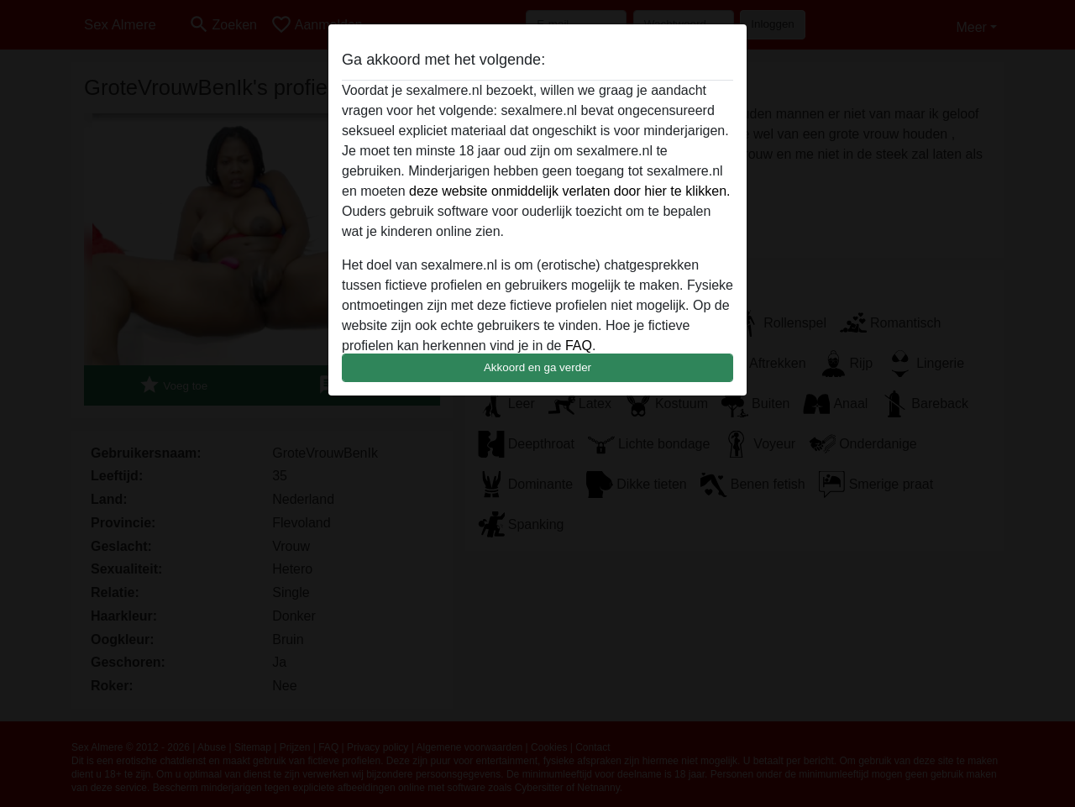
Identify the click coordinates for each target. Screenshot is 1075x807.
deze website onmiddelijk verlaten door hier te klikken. (569, 191)
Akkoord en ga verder (537, 367)
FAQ (578, 345)
